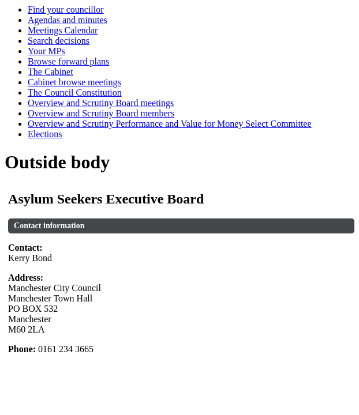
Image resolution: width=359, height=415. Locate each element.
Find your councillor (66, 9)
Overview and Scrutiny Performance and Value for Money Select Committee (170, 124)
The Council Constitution (75, 92)
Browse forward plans (68, 61)
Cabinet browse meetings (74, 82)
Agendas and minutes (67, 20)
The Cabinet (50, 72)
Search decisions (58, 41)
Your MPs (46, 51)
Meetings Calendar (63, 30)
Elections (45, 134)
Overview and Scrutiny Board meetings (101, 103)
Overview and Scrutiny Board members (101, 113)
